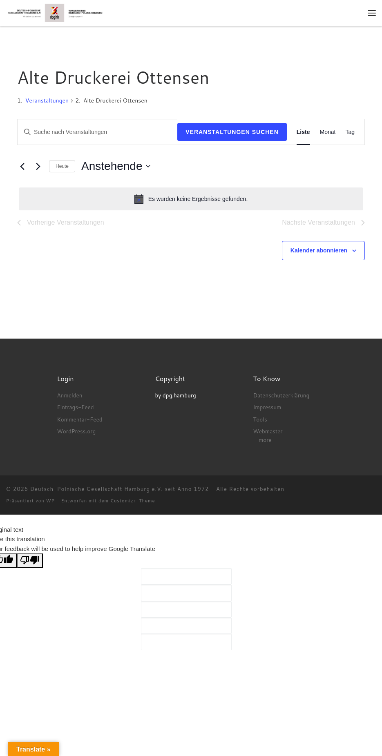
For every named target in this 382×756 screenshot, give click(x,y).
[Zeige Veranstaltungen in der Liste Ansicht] (303, 132)
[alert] (191, 198)
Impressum (267, 407)
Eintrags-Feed (75, 407)
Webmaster (267, 431)
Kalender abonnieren (318, 250)
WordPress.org (76, 431)
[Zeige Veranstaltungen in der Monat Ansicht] (328, 132)
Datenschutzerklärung (281, 395)
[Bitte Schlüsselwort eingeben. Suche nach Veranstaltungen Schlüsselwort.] (97, 132)
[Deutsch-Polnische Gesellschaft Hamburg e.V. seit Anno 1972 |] (55, 12)
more (265, 440)
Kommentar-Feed (79, 419)
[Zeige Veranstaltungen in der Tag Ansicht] (350, 132)
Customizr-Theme (132, 500)
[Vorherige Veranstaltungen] (22, 166)
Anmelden (69, 395)
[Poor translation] (30, 560)
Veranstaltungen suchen (232, 132)
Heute (62, 166)
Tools (260, 419)
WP (50, 500)
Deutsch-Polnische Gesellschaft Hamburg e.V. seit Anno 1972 (119, 489)
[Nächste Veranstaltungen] (38, 166)
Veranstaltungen (47, 100)
